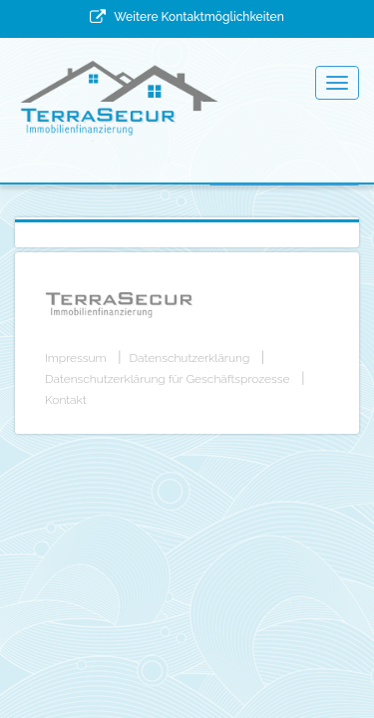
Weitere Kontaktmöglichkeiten (198, 17)
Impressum (76, 358)
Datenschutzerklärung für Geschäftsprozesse (167, 379)
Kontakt (66, 400)
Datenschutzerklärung (190, 358)
